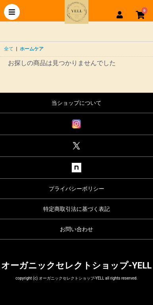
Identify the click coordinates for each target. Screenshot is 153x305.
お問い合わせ (76, 229)
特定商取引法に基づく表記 (76, 209)
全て (8, 49)
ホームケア (32, 49)
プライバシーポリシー (76, 188)
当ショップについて (76, 103)
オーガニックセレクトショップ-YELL (76, 265)
